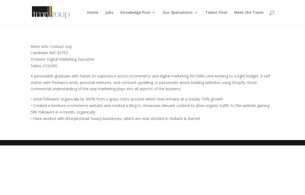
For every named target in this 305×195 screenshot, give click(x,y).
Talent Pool (216, 13)
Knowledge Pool (135, 13)
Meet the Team (249, 13)
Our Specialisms (178, 13)
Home (92, 13)
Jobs (109, 13)
